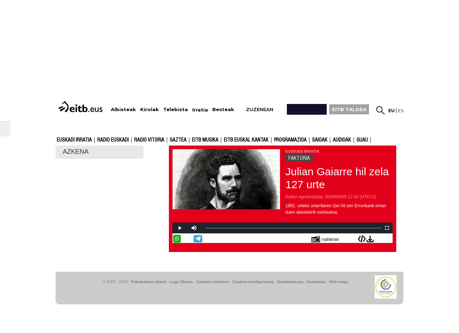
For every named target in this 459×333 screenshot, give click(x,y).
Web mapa (338, 282)
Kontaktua (316, 282)
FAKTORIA (299, 158)
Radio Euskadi (113, 140)
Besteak (223, 109)
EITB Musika (205, 140)
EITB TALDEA (349, 109)
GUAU (362, 140)
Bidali (388, 238)
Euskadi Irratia (74, 140)
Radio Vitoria (149, 140)
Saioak (319, 140)
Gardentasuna (290, 282)
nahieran (325, 239)
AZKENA (76, 151)
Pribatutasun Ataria (148, 282)
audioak (342, 140)
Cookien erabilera (212, 282)
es (400, 110)
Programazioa (290, 140)
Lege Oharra (181, 282)
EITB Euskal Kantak (246, 140)
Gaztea (178, 140)
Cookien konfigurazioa (253, 282)
